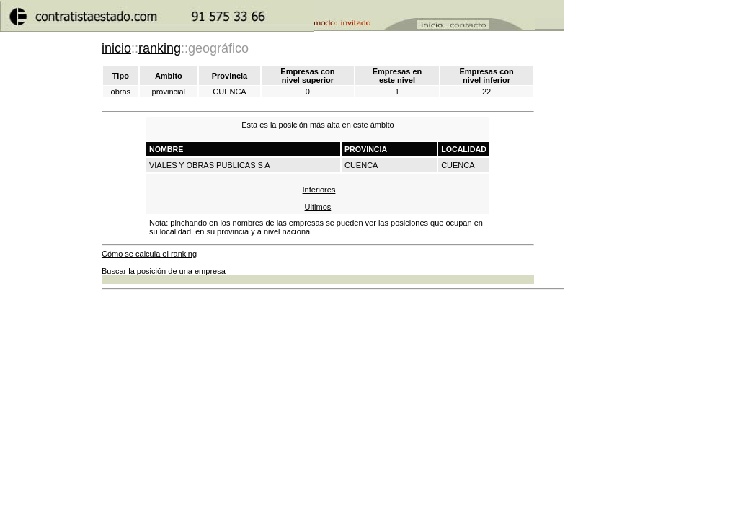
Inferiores (319, 189)
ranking (159, 48)
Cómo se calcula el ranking (149, 253)
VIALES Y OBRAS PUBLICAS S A (209, 165)
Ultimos (318, 207)
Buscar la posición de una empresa (164, 271)
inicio (116, 48)
